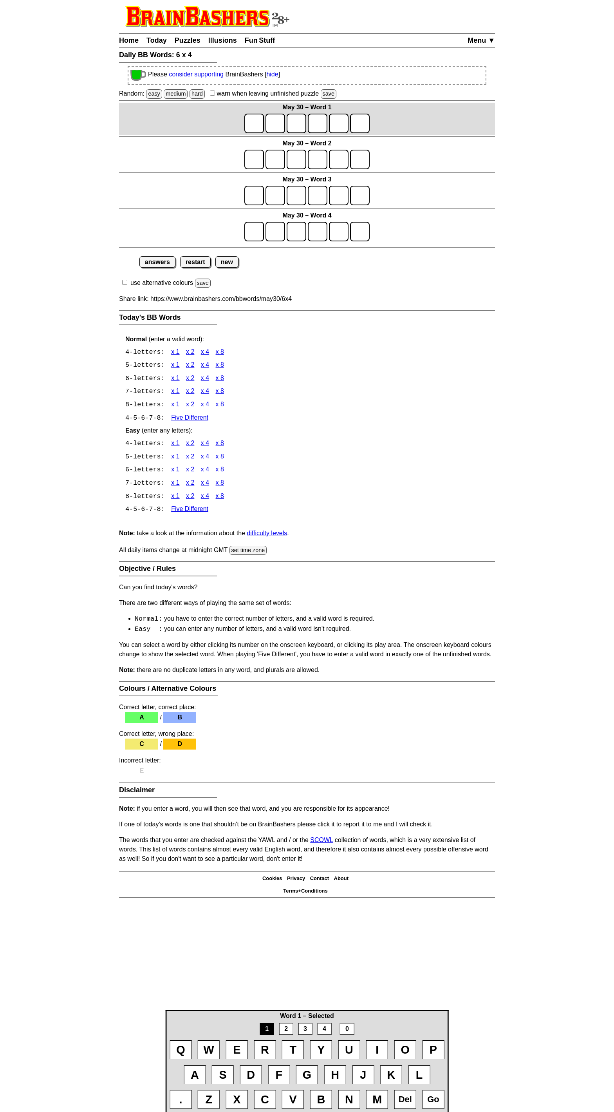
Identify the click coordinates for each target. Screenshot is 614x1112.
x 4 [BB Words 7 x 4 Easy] (205, 485)
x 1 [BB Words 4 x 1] (175, 352)
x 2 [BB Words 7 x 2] (190, 392)
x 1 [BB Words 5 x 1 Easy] (175, 458)
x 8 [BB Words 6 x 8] (220, 379)
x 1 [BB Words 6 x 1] (175, 379)
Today (156, 40)
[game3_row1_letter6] (360, 195)
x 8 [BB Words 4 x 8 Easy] (220, 445)
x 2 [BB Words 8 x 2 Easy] (190, 498)
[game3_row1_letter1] (254, 195)
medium (176, 94)
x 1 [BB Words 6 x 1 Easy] (175, 471)
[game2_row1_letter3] (296, 159)
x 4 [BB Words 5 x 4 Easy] (205, 458)
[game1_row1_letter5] (339, 123)
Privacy (296, 881)
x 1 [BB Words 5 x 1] (175, 365)
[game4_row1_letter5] (339, 231)
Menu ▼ (481, 40)
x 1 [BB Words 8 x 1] (175, 405)
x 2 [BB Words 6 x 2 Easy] (190, 471)
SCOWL (321, 842)
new (227, 262)
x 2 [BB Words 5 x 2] (190, 365)
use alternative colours (161, 282)
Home (129, 40)
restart (195, 262)
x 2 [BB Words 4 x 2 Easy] (190, 445)
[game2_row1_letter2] (275, 159)
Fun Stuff (260, 40)
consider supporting (196, 74)
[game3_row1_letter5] (339, 195)
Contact (319, 881)
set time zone (248, 552)
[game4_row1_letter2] (275, 231)
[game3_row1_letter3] (296, 195)
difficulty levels (267, 535)
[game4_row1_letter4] (317, 231)
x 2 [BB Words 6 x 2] (190, 379)
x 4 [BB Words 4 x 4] (205, 352)
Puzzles (187, 40)
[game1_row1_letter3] (296, 123)
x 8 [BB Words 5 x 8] (220, 365)
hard (197, 94)
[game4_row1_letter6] (360, 231)
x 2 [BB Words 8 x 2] (190, 405)
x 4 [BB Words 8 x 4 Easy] (205, 498)
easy (154, 94)
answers (157, 262)
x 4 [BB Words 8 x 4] (205, 405)
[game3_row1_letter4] (317, 195)
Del (405, 1099)
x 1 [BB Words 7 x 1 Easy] (175, 485)
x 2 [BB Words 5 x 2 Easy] (190, 458)
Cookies (272, 881)
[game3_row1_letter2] (275, 195)
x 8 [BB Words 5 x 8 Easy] (220, 458)
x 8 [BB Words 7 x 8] (220, 392)
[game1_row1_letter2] (275, 123)
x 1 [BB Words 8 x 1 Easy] (175, 498)
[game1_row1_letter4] (317, 123)
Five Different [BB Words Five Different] (189, 419)
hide (272, 74)
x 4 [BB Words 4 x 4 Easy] (205, 445)
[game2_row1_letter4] (317, 159)
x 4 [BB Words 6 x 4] (205, 379)
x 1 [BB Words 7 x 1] (175, 392)
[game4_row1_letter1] (254, 231)
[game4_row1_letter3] (296, 231)
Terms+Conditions (305, 893)
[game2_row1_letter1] (254, 159)
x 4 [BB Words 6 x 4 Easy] (205, 471)
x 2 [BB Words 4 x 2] (190, 352)
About (341, 881)
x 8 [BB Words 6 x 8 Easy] (220, 471)
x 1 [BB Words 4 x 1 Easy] (175, 445)
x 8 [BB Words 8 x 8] (220, 405)
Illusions (222, 40)
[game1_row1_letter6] (360, 123)
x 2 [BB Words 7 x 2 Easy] (190, 485)
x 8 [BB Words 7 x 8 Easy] (220, 485)
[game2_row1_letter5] (339, 159)
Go (433, 1099)
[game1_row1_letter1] (254, 123)
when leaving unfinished (273, 93)
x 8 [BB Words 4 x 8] (220, 352)
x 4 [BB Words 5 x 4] (205, 365)
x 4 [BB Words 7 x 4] (205, 392)
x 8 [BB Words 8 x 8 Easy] (220, 498)
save (328, 94)
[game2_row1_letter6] (360, 159)
